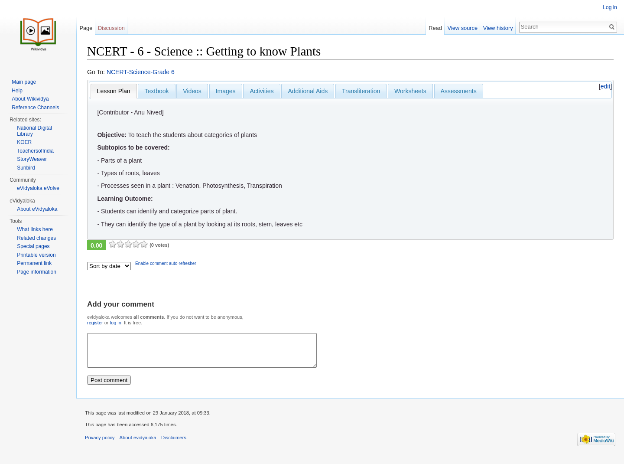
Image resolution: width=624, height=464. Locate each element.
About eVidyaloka (37, 209)
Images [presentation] (226, 91)
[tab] (114, 91)
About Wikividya (30, 99)
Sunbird (26, 168)
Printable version (36, 255)
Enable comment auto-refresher (165, 263)
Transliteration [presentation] (361, 91)
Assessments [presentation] (459, 91)
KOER (24, 142)
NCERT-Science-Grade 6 (141, 72)
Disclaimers (173, 444)
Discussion (111, 28)
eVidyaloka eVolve (38, 188)
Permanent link (34, 263)
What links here (35, 229)
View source (463, 28)
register (95, 322)
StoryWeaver (32, 159)
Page (85, 28)
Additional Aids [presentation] (308, 91)
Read (435, 28)
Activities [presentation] (261, 91)
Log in (610, 7)
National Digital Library (34, 131)
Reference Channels (35, 108)
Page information (36, 272)
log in (115, 322)
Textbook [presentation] (156, 91)
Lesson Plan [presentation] (113, 91)
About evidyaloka (138, 444)
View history (498, 28)
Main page (24, 82)
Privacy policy (99, 444)
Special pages (33, 246)
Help (17, 91)
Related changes (36, 238)
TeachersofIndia (35, 151)
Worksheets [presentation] (410, 91)
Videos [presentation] (192, 91)
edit (606, 86)
